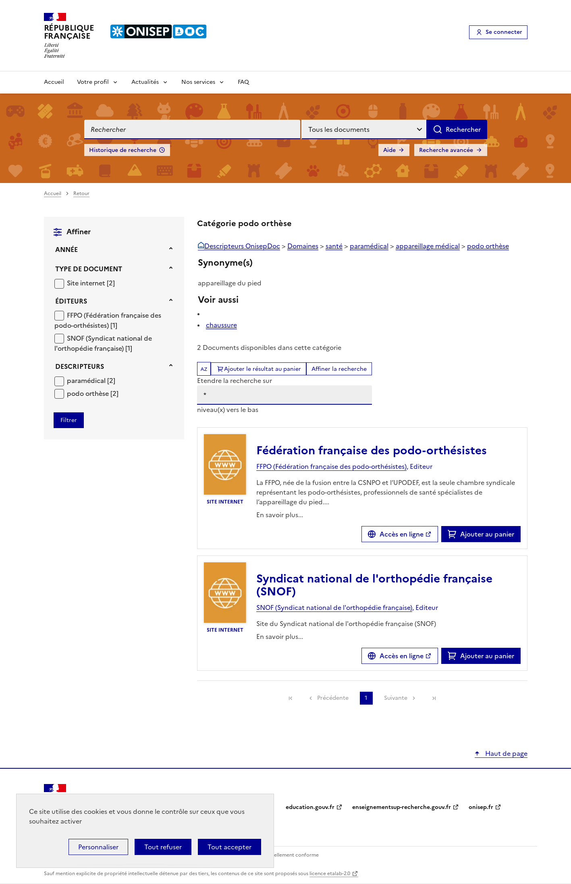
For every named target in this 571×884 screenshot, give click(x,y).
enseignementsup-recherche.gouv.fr (401, 807)
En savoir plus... (279, 515)
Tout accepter (229, 847)
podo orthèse (88, 393)
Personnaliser (98, 847)
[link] (290, 698)
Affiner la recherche (339, 369)
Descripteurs (79, 366)
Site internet (87, 283)
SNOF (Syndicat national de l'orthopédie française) (103, 343)
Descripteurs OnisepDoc (242, 246)
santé (334, 246)
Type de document (88, 269)
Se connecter (504, 32)
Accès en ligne (402, 534)
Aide (389, 150)
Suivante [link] (395, 698)
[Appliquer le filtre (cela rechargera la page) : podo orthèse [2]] (92, 393)
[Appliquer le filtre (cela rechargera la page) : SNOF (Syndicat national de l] (103, 343)
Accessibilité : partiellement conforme (274, 855)
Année (66, 249)
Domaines (302, 246)
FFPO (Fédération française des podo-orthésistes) (107, 320)
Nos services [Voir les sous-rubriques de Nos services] (198, 82)
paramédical (87, 380)
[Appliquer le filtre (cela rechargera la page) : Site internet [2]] (91, 282)
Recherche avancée (446, 150)
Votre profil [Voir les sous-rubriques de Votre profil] (93, 82)
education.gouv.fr (310, 807)
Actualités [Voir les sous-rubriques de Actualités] (145, 82)
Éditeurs (71, 301)
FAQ (243, 82)
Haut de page (505, 753)
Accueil (54, 82)
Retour (81, 193)
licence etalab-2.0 (329, 873)
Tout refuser (163, 847)
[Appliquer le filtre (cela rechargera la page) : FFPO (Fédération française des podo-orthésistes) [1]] (107, 320)
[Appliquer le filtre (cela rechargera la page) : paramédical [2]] (91, 380)
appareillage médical (428, 246)
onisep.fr (481, 807)
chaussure (221, 325)
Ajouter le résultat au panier (262, 369)
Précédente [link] (333, 698)
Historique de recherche (122, 150)
